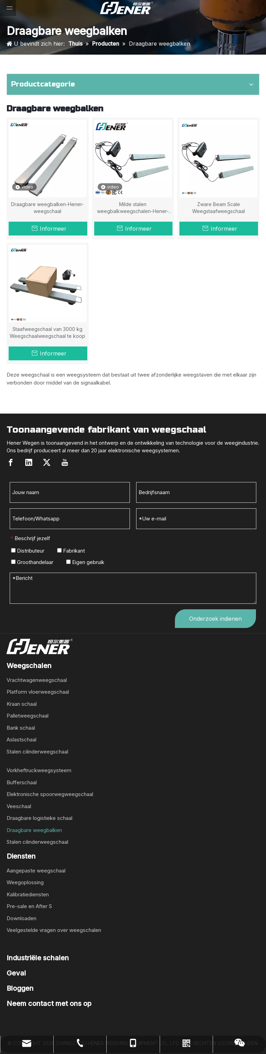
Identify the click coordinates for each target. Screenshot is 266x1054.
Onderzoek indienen (215, 618)
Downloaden (21, 918)
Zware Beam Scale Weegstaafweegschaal (218, 207)
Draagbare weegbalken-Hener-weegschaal (47, 207)
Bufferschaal (22, 782)
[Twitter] (47, 462)
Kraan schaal (22, 704)
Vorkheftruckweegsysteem (39, 770)
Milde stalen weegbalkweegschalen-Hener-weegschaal (133, 208)
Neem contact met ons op (49, 1003)
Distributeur (27, 550)
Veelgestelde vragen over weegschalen (54, 930)
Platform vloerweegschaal (38, 691)
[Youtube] (65, 462)
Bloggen (20, 988)
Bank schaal (21, 727)
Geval (16, 973)
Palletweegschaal (27, 715)
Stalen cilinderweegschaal (37, 751)
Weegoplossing (25, 882)
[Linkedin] (29, 462)
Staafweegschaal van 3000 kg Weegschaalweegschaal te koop (47, 332)
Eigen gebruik (85, 562)
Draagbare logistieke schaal (39, 818)
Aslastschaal (21, 739)
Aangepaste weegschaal (36, 870)
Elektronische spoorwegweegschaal (50, 794)
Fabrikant (71, 550)
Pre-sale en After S (29, 906)
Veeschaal (19, 806)
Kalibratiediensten (28, 894)
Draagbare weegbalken (34, 830)
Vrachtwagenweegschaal (37, 680)
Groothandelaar (32, 562)
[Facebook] (11, 462)
